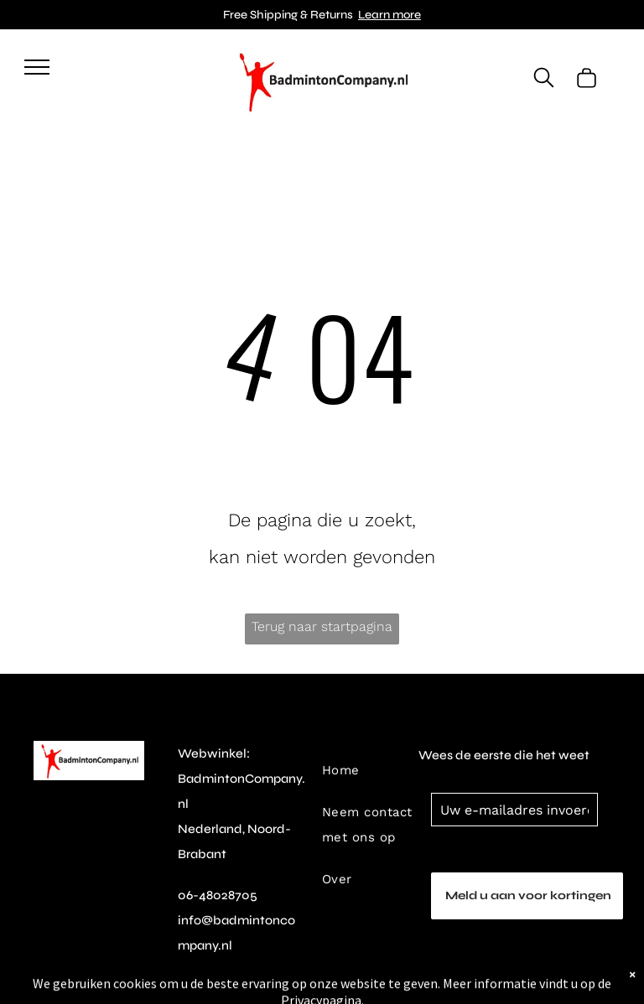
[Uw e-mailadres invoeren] (514, 809)
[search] (543, 79)
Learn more (389, 15)
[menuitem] (376, 749)
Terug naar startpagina (322, 626)
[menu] (37, 67)
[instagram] (187, 992)
